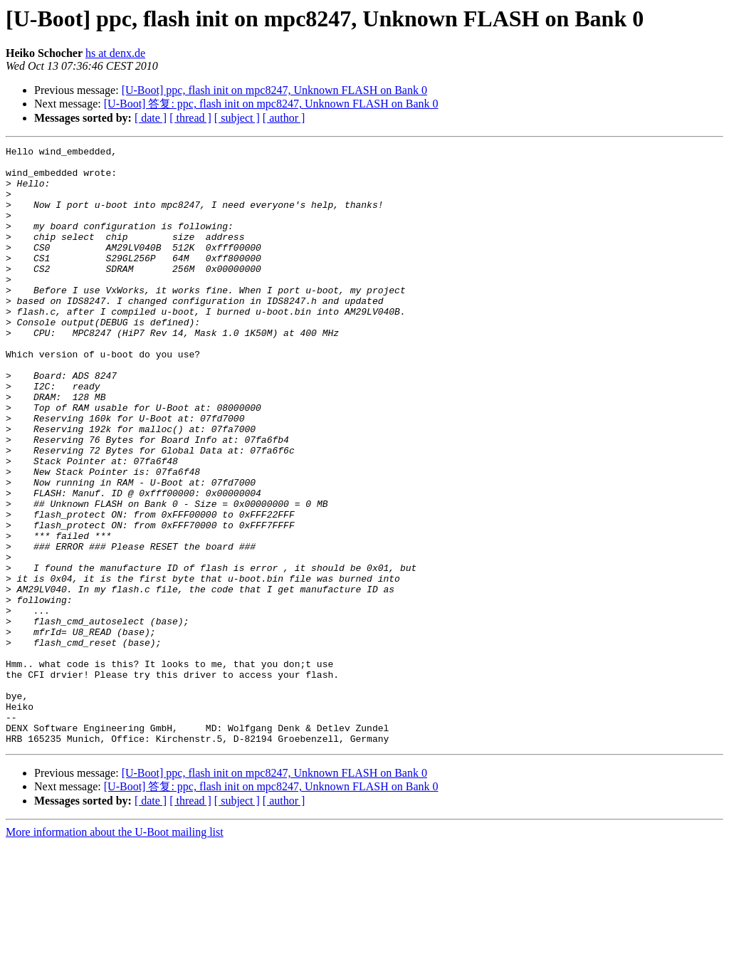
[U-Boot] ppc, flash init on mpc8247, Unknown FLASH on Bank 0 (274, 90)
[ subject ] (237, 118)
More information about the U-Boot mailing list (115, 951)
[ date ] (151, 118)
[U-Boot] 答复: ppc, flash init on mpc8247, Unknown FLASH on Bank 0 (271, 104)
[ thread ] (190, 118)
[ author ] (284, 118)
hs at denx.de (115, 53)
